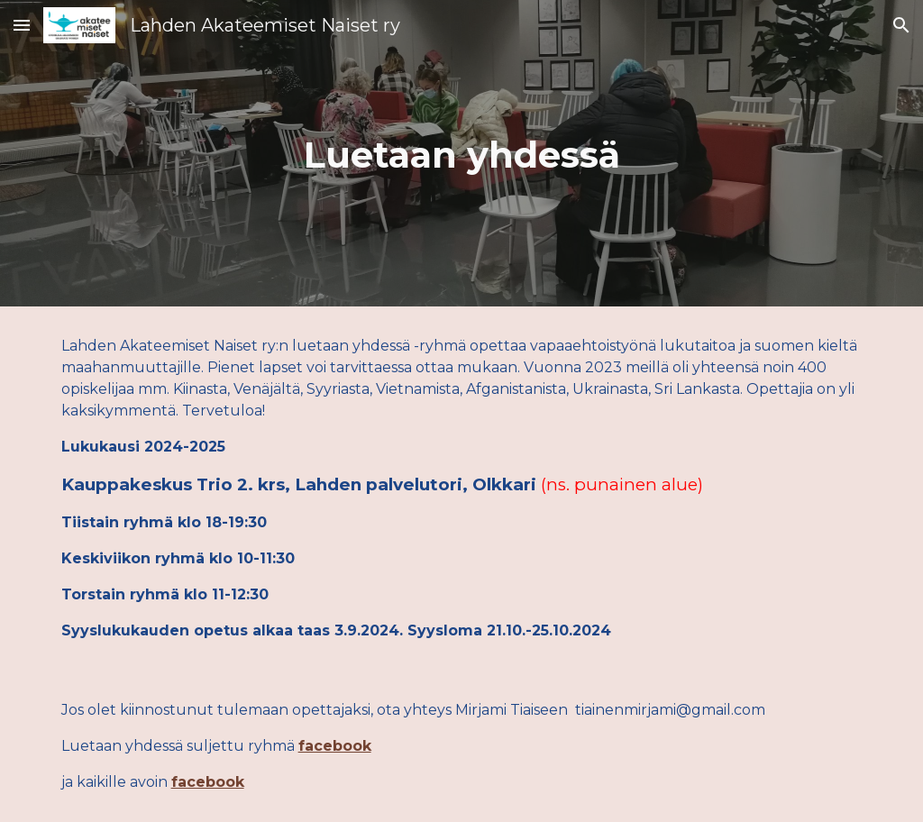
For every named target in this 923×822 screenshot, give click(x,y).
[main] (462, 153)
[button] (21, 25)
